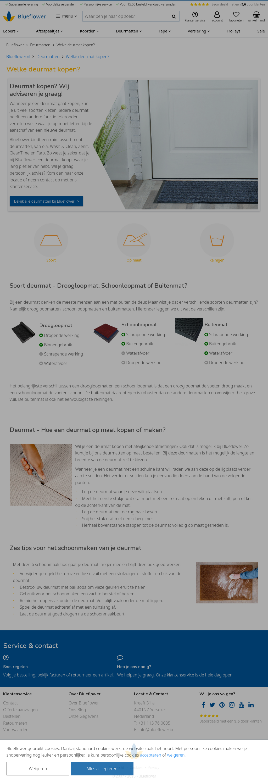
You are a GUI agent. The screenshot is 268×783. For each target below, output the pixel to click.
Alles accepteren (101, 768)
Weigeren (38, 768)
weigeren (176, 755)
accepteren (150, 755)
